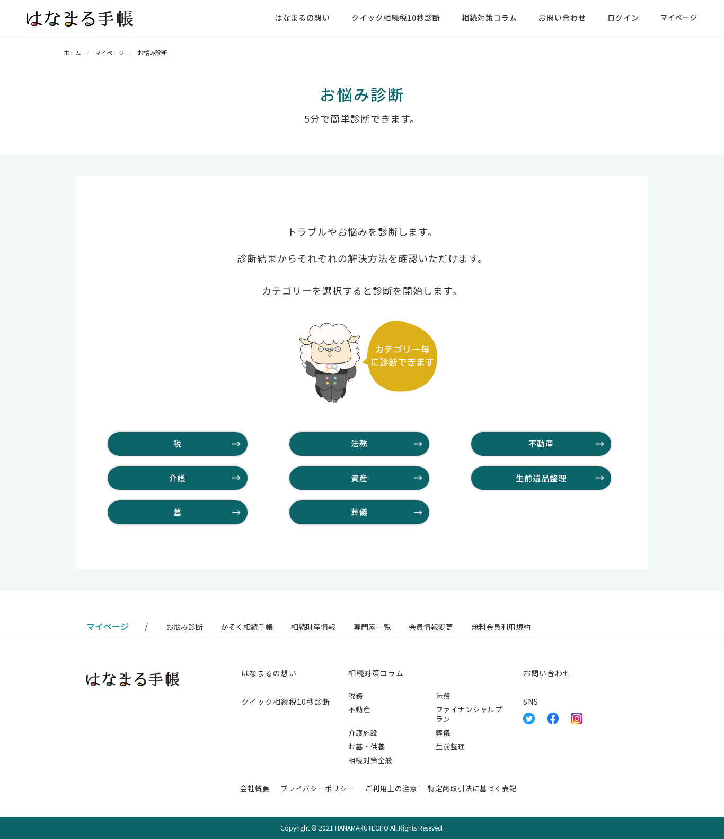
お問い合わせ (562, 17)
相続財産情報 (313, 626)
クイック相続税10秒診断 (395, 17)
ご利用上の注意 (391, 788)
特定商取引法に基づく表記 (472, 788)
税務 (355, 695)
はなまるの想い (302, 17)
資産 (359, 477)
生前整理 (450, 746)
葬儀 (359, 511)
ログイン (623, 17)
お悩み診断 (184, 626)
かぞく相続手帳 (247, 626)
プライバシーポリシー (317, 788)
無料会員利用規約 (501, 626)
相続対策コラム (489, 17)
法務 (359, 443)
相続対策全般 (370, 760)
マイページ (678, 17)
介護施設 (363, 733)
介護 (177, 477)
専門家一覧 (372, 626)
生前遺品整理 (541, 477)
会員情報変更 (431, 626)
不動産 (541, 443)
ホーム (72, 52)
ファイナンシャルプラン (469, 714)
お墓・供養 (366, 746)
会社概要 (255, 788)
